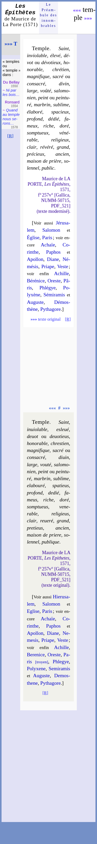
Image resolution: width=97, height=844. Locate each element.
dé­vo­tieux (51, 62)
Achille (61, 273)
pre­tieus (35, 528)
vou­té (45, 464)
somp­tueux (37, 132)
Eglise (33, 611)
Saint (63, 48)
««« (77, 10)
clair (31, 147)
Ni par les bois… (11, 92)
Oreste (54, 280)
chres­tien (60, 443)
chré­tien (61, 69)
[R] (10, 135)
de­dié (53, 492)
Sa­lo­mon (51, 230)
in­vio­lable (37, 55)
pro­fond (35, 119)
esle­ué (62, 429)
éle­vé (55, 55)
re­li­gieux (60, 139)
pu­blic (48, 168)
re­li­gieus (60, 513)
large (32, 90)
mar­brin (42, 104)
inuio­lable (37, 429)
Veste (62, 266)
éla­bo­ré (34, 112)
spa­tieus (61, 485)
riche (48, 126)
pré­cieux (35, 154)
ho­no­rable (37, 443)
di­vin (64, 83)
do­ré (64, 126)
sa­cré (58, 76)
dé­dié (53, 119)
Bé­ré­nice (36, 280)
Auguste (35, 302)
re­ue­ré (46, 520)
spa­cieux (60, 112)
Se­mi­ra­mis (59, 668)
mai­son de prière (44, 161)
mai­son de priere (44, 535)
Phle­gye (61, 661)
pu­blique (50, 542)
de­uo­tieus (59, 436)
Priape (47, 266)
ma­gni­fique (38, 76)
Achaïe (48, 244)
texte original (46, 319)
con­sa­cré (36, 83)
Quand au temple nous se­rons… (11, 116)
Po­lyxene (36, 668)
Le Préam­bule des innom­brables (48, 15)
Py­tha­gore (50, 309)
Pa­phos (53, 252)
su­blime (61, 104)
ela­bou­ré (36, 485)
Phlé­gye (47, 287)
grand (63, 147)
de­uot (32, 436)
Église (33, 237)
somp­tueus (37, 506)
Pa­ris (47, 237)
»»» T (11, 44)
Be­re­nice (36, 654)
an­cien (62, 154)
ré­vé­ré (46, 147)
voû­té (45, 90)
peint (43, 97)
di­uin (63, 457)
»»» (88, 18)
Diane (53, 259)
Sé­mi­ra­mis (54, 294)
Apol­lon (35, 259)
